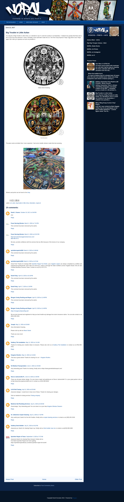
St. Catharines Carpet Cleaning (20, 414)
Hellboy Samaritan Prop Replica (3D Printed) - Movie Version (106, 82)
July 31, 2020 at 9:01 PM (31, 425)
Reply (12, 217)
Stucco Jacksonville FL (18, 377)
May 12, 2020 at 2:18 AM (29, 355)
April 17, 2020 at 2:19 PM (25, 286)
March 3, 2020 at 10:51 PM (31, 234)
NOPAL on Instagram (93, 52)
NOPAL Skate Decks (93, 46)
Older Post (78, 479)
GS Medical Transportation (19, 366)
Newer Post (10, 479)
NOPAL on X (91, 55)
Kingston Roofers (16, 355)
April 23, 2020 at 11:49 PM (39, 308)
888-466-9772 (15, 238)
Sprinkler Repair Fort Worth (39, 264)
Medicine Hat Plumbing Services (20, 404)
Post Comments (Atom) (47, 485)
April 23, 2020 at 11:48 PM (39, 297)
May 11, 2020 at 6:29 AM (22, 324)
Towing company (35, 395)
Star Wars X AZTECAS (102, 63)
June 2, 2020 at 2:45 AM (33, 366)
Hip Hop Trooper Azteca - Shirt (96, 43)
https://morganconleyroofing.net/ (20, 311)
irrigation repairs (55, 264)
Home (44, 479)
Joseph (13, 324)
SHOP (43, 22)
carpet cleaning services (50, 417)
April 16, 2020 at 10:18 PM (25, 275)
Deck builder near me (49, 428)
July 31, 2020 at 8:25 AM (28, 389)
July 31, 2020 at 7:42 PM (36, 414)
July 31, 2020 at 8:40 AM (37, 404)
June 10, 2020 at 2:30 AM (32, 377)
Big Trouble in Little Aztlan (17, 33)
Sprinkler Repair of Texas (18, 436)
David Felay (14, 275)
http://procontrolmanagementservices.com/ (22, 237)
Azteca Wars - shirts (93, 40)
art (11, 203)
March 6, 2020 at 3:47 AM (31, 261)
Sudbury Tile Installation (18, 342)
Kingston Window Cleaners (54, 406)
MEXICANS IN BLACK (32, 22)
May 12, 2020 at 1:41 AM (32, 342)
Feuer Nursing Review (17, 223)
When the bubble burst (95, 73)
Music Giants (27, 330)
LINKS (21, 22)
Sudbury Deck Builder (17, 425)
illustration (32, 203)
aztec (13, 203)
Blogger (74, 498)
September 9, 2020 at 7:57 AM (34, 436)
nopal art (38, 203)
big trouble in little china (22, 203)
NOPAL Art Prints (92, 49)
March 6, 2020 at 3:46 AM (31, 250)
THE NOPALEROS (11, 22)
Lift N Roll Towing (16, 389)
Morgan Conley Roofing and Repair (21, 297)
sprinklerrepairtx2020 (17, 250)
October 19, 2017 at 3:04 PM (28, 212)
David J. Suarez (15, 212)
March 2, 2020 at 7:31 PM (31, 223)
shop (28, 192)
